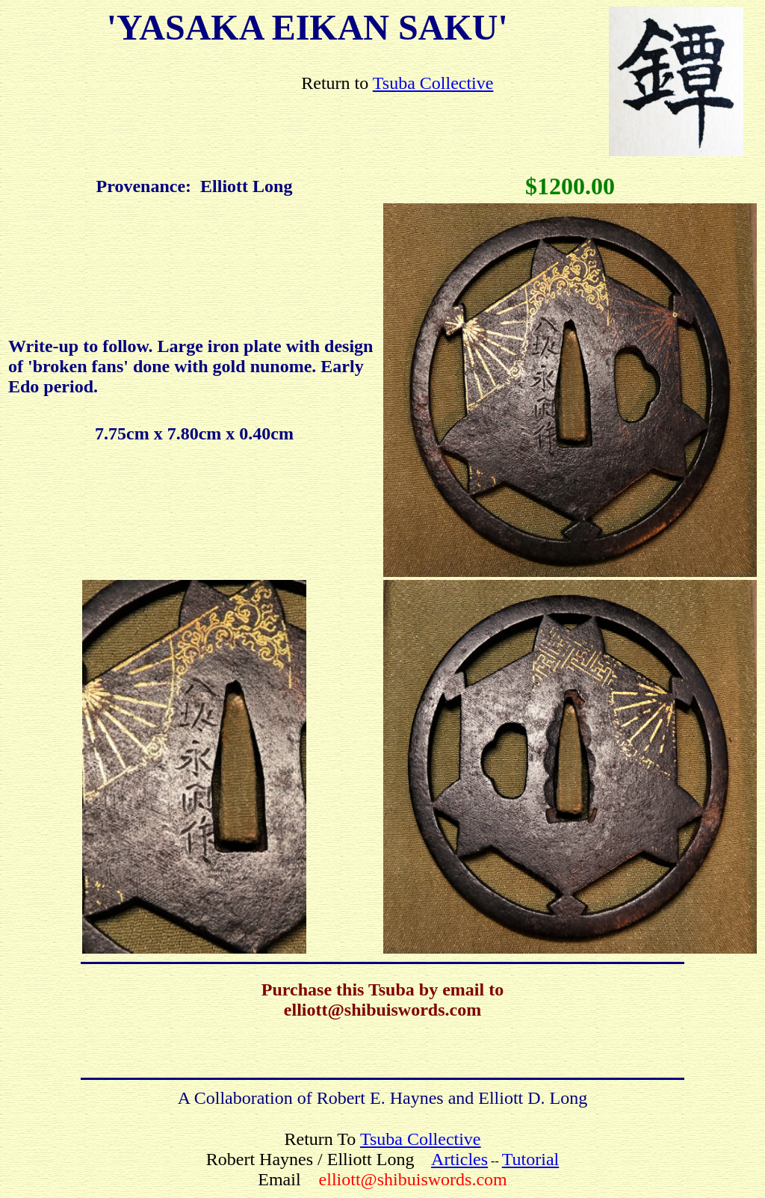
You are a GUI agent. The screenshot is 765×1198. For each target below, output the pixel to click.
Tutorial (530, 1159)
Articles (459, 1159)
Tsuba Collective (433, 83)
